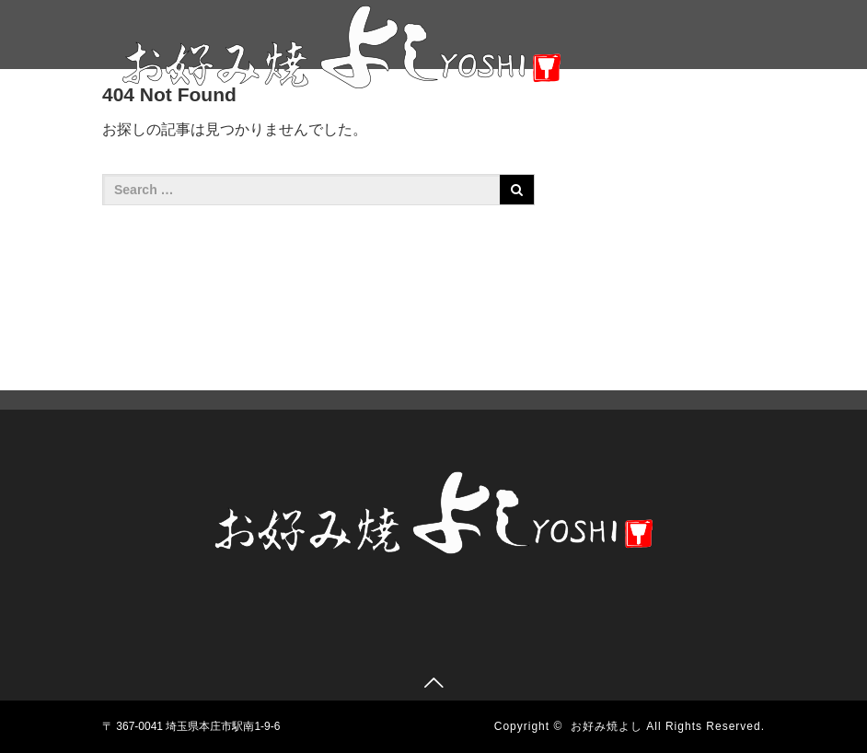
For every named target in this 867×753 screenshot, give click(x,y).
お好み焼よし (606, 726)
